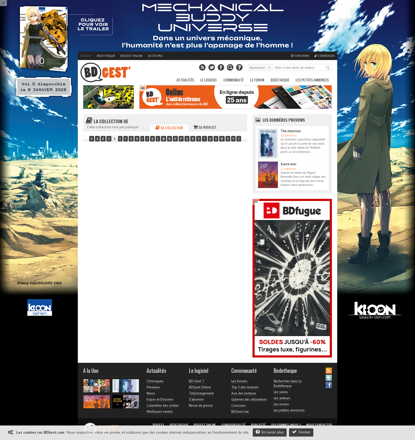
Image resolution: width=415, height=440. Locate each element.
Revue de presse (201, 405)
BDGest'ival (240, 411)
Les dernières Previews (284, 120)
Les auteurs (282, 398)
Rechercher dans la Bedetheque (287, 383)
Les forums (239, 381)
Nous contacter (319, 425)
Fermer (301, 431)
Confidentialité (233, 425)
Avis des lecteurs (243, 393)
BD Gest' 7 (196, 381)
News (151, 393)
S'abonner (196, 399)
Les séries (281, 392)
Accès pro (155, 56)
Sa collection (169, 127)
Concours (238, 405)
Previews (153, 387)
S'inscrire (300, 56)
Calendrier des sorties (163, 405)
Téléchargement (201, 393)
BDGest (86, 56)
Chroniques (155, 381)
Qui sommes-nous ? (286, 425)
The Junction (291, 131)
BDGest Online (131, 56)
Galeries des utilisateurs (249, 399)
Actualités (185, 79)
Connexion (324, 56)
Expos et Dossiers (160, 399)
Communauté (233, 79)
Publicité (258, 425)
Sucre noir (288, 164)
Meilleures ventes (160, 411)
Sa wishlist (204, 127)
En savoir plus (270, 431)
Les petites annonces (312, 79)
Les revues (281, 404)
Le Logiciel (208, 79)
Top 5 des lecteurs (245, 387)
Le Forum (257, 79)
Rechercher (328, 68)
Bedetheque (106, 56)
